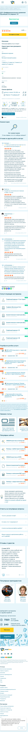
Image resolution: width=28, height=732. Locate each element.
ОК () (21, 727)
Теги (1, 682)
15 (2, 73)
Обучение (7, 630)
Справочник (3, 678)
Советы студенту (4, 670)
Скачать (14, 23)
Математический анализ (9, 58)
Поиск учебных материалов (7, 706)
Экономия (2, 672)
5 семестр (10, 64)
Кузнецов (19, 77)
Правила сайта (3, 687)
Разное (2, 676)
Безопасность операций (6, 695)
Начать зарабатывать (8, 113)
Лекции (2, 713)
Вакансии (2, 700)
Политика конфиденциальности (8, 689)
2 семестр (11, 62)
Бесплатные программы (6, 669)
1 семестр (4, 62)
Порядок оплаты (4, 691)
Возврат (2, 693)
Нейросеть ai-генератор (6, 709)
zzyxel (4, 117)
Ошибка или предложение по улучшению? (11, 98)
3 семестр (18, 62)
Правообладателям (5, 696)
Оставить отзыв (14, 34)
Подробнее (7, 636)
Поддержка (3, 698)
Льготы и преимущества (6, 674)
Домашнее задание (7, 53)
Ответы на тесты (4, 711)
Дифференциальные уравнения (9, 77)
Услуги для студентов (5, 708)
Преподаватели (4, 715)
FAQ (1, 680)
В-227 (5, 215)
